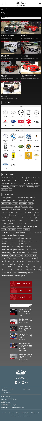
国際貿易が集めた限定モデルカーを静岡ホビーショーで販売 (25, 356)
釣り (13, 261)
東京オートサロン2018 (26, 246)
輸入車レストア (5, 255)
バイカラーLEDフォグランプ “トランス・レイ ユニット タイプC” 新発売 (25, 311)
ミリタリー (30, 232)
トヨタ (3, 197)
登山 (38, 261)
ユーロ (35, 226)
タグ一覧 (4, 412)
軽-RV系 (30, 183)
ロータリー (37, 232)
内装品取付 (30, 272)
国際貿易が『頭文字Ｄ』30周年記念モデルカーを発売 (25, 319)
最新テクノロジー (15, 255)
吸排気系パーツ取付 (22, 267)
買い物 (23, 275)
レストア (13, 252)
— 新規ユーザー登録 (26, 389)
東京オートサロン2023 (7, 235)
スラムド (11, 223)
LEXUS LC (24, 35)
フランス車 (4, 212)
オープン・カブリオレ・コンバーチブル (10, 180)
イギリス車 (17, 206)
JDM (37, 220)
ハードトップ (5, 186)
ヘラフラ (20, 220)
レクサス (9, 197)
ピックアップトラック (27, 180)
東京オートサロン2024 (19, 235)
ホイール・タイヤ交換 (7, 264)
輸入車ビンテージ (21, 252)
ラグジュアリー (5, 215)
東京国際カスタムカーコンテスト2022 (10, 243)
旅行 (3, 261)
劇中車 (17, 232)
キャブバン (21, 186)
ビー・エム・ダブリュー (7, 206)
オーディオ (18, 226)
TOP (2, 9)
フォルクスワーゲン (6, 209)
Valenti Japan (22, 350)
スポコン (14, 220)
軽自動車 (36, 183)
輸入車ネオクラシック (32, 252)
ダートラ (4, 217)
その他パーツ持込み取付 (7, 275)
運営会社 (17, 412)
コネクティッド (32, 255)
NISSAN (14, 200)
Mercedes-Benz (22, 203)
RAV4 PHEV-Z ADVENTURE (7, 35)
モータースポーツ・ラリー (8, 232)
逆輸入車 (37, 212)
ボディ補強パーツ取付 (35, 269)
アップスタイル (11, 229)
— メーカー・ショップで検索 (7, 389)
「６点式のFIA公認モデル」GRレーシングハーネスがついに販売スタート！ (25, 328)
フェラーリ (13, 215)
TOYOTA (4, 200)
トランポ (21, 258)
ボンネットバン (13, 186)
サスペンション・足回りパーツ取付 (22, 264)
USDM (32, 220)
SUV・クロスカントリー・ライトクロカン (11, 183)
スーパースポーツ (22, 215)
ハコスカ (15, 203)
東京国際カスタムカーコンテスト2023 (29, 241)
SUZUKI (32, 200)
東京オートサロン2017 (19, 249)
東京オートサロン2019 (7, 249)
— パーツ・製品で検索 (5, 392)
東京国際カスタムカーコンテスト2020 (10, 246)
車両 (21, 290)
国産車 (16, 212)
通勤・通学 (17, 275)
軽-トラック (4, 189)
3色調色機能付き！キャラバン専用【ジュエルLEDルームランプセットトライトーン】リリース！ (25, 346)
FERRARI (31, 215)
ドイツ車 (24, 209)
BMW (31, 206)
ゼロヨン (10, 217)
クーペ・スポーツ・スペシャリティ (9, 177)
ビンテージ (33, 249)
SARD (20, 332)
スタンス (27, 220)
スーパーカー (27, 229)
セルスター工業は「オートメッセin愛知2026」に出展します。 (25, 336)
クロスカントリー (6, 220)
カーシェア (4, 258)
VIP (25, 223)
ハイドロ (4, 226)
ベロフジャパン (23, 315)
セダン (35, 180)
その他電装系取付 (22, 272)
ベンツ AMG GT (24, 55)
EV (22, 255)
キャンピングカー (13, 258)
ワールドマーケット (24, 322)
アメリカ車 (31, 209)
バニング (4, 229)
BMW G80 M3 (5, 55)
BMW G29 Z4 (4, 75)
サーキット (16, 217)
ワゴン (24, 183)
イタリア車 (24, 206)
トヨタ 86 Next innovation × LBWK (29, 75)
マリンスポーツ (31, 261)
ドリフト (37, 215)
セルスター (22, 339)
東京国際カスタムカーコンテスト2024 (10, 241)
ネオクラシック (5, 252)
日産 (9, 200)
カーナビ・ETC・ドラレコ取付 (9, 272)
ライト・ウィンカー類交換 (8, 269)
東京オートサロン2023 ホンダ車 (21, 197)
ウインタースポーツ (21, 261)
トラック (37, 186)
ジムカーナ (24, 217)
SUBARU (21, 200)
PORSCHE (23, 212)
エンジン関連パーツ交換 (34, 267)
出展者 (38, 412)
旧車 (28, 249)
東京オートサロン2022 (26, 238)
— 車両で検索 (4, 390)
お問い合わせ (11, 412)
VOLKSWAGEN (16, 209)
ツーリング (34, 258)
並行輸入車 (30, 212)
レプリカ (19, 229)
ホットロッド (11, 226)
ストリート (31, 217)
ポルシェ (11, 212)
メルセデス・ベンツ (6, 203)
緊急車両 (23, 232)
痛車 (25, 226)
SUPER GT (32, 197)
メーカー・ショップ (21, 283)
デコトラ (30, 226)
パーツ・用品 (21, 297)
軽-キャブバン (30, 186)
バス (10, 189)
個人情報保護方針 (25, 412)
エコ (26, 255)
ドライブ (28, 258)
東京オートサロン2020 (26, 243)
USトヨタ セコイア (5, 95)
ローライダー (31, 223)
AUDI (37, 209)
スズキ (26, 200)
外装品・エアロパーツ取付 (22, 269)
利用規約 (33, 412)
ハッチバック (23, 177)
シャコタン (4, 223)
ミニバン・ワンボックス (33, 177)
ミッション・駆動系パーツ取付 (9, 267)
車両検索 (7, 8)
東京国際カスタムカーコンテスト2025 (10, 238)
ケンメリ (31, 203)
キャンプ (8, 261)
